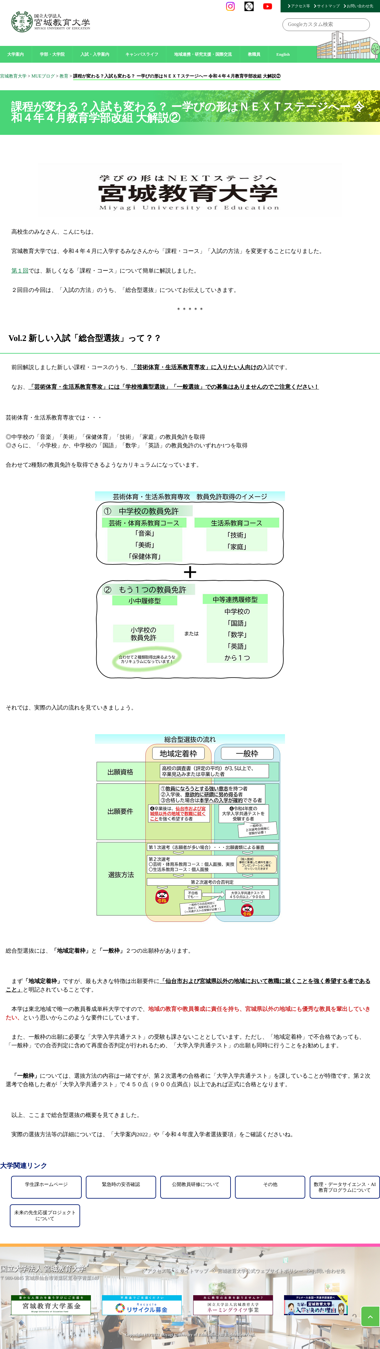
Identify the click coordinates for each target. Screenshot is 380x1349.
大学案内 (15, 54)
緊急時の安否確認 (121, 1184)
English (283, 54)
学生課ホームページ (46, 1184)
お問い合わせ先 (360, 6)
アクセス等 (300, 6)
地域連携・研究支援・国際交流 (203, 54)
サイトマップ (328, 6)
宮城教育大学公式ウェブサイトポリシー (260, 1270)
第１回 (19, 271)
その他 (270, 1184)
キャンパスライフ (141, 54)
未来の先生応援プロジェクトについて (45, 1215)
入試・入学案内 (94, 54)
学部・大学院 (52, 54)
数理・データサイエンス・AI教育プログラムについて (345, 1187)
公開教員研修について (195, 1184)
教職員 (254, 54)
